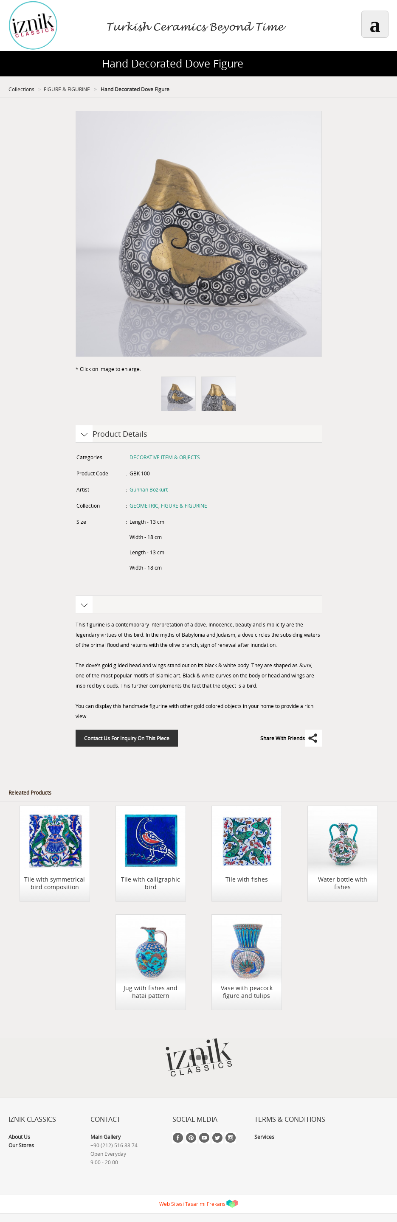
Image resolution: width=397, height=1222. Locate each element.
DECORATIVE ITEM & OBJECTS (165, 457)
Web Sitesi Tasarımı (182, 1203)
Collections (21, 89)
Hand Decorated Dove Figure (134, 89)
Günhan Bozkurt (149, 489)
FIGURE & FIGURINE (67, 89)
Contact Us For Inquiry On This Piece (126, 738)
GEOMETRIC (144, 505)
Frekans (216, 1203)
